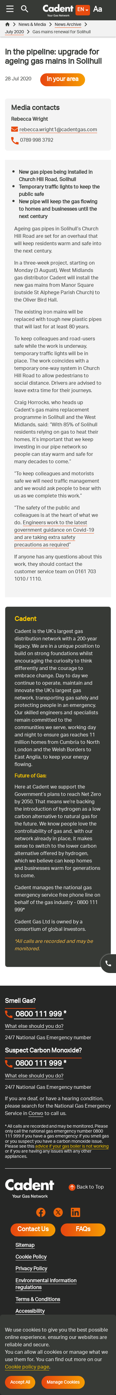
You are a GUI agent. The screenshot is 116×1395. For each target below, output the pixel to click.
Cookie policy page (27, 1367)
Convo (35, 1114)
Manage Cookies (63, 1382)
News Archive (68, 24)
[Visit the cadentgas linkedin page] (75, 1212)
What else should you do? (34, 1026)
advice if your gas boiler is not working (72, 1146)
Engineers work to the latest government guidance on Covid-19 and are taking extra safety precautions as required (54, 534)
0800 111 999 (38, 1015)
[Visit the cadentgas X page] (58, 1212)
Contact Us (33, 1229)
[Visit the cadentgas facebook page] (40, 1212)
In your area (63, 79)
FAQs (83, 1229)
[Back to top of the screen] (86, 1187)
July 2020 (14, 32)
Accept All (20, 1382)
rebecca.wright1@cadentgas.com (58, 130)
